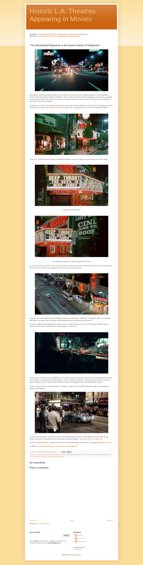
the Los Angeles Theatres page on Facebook (66, 36)
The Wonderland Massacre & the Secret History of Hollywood (57, 446)
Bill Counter (80, 538)
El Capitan (99, 380)
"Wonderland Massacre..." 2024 (77, 454)
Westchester (61, 456)
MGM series (107, 442)
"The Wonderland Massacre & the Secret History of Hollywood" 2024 (51, 454)
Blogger (79, 555)
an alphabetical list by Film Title (46, 34)
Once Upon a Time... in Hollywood (91, 439)
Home (71, 520)
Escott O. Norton (82, 541)
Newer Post (33, 520)
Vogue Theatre (61, 324)
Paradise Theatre (59, 107)
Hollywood (99, 454)
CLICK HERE (77, 549)
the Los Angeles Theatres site (44, 36)
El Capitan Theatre (90, 454)
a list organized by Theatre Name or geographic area (72, 34)
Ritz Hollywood (45, 456)
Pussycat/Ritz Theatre (49, 266)
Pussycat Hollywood (36, 456)
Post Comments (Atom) (43, 523)
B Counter (80, 535)
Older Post (110, 520)
